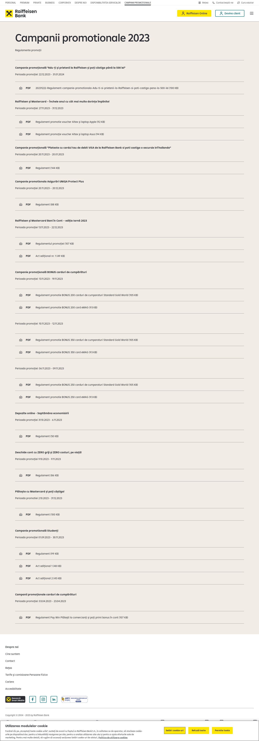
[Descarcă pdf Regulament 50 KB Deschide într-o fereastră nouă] (129, 436)
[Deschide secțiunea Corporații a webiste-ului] (65, 2)
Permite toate (222, 730)
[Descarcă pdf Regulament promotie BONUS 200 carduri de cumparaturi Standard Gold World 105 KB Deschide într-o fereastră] (129, 295)
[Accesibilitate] (13, 689)
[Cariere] (9, 682)
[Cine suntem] (12, 654)
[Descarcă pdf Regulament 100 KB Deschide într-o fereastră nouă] (129, 514)
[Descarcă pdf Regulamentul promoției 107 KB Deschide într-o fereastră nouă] (129, 243)
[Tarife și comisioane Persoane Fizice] (26, 675)
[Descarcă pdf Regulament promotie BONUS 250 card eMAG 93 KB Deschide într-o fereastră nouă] (129, 397)
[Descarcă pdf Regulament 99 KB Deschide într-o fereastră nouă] (129, 553)
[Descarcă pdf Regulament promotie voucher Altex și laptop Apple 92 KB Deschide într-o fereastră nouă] (129, 122)
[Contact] (10, 661)
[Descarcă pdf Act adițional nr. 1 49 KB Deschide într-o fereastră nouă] (129, 256)
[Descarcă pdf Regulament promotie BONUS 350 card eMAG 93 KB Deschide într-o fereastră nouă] (129, 352)
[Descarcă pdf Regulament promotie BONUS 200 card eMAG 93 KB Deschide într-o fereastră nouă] (129, 307)
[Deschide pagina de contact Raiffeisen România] (222, 2)
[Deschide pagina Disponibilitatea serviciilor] (105, 2)
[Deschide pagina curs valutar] (245, 2)
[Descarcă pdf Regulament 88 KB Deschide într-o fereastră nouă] (129, 204)
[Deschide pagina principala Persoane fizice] (10, 2)
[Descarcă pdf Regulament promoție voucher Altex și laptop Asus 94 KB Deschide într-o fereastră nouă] (129, 134)
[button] (252, 13)
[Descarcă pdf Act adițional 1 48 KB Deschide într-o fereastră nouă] (129, 566)
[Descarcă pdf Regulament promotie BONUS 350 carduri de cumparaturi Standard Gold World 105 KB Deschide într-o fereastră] (129, 340)
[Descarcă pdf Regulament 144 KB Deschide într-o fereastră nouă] (129, 168)
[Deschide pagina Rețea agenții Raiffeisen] (203, 2)
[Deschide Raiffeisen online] (194, 13)
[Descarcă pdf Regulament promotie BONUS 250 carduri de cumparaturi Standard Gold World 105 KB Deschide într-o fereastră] (129, 384)
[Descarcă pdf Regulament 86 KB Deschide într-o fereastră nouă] (129, 475)
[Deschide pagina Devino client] (229, 13)
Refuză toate (199, 730)
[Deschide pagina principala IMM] (50, 2)
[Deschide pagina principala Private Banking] (37, 2)
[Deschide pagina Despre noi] (80, 2)
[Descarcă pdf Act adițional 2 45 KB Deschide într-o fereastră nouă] (129, 578)
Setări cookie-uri (175, 730)
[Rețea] (8, 668)
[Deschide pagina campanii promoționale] (138, 2)
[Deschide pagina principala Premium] (24, 2)
